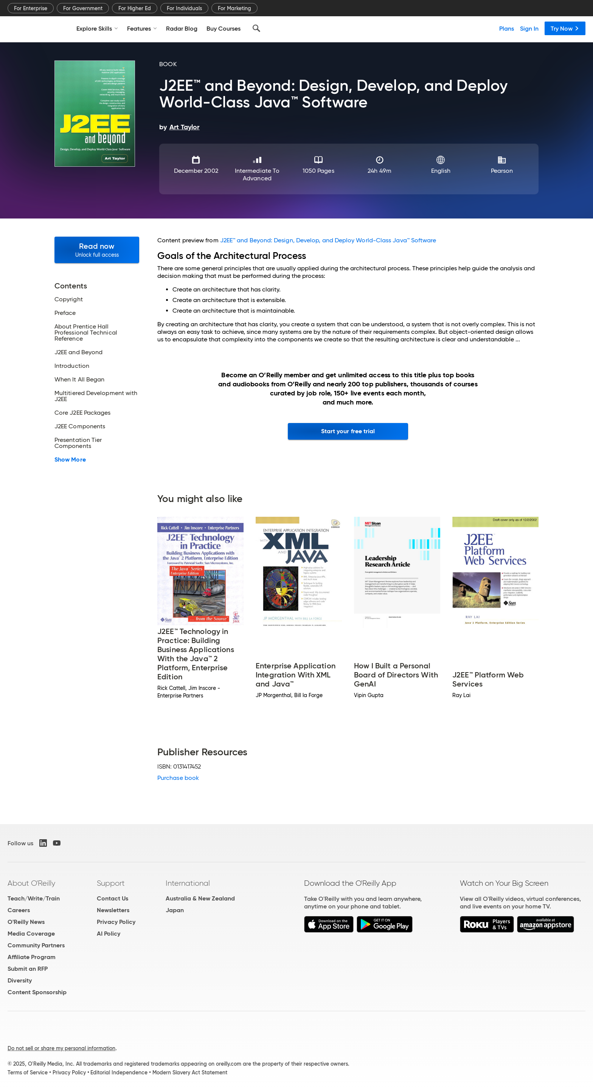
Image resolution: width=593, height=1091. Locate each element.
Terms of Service (28, 1072)
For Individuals (184, 8)
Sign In (529, 28)
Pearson (502, 170)
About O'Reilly (31, 883)
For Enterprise (30, 8)
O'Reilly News (26, 922)
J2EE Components (79, 426)
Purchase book (178, 777)
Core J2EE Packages (82, 413)
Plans (506, 28)
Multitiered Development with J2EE (95, 396)
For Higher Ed (134, 8)
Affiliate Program (32, 957)
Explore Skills (97, 28)
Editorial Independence (118, 1072)
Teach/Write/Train (34, 898)
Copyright (68, 299)
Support (111, 883)
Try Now (565, 28)
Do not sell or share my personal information (61, 1048)
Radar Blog (181, 28)
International (188, 883)
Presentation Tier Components (78, 443)
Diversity (20, 980)
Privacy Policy (116, 922)
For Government (82, 8)
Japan (175, 910)
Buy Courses (223, 28)
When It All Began (79, 380)
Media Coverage (31, 934)
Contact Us (112, 898)
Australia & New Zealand (200, 898)
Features (142, 28)
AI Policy (108, 934)
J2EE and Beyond (78, 352)
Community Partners (36, 945)
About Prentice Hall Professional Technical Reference (85, 333)
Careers (19, 910)
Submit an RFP (28, 969)
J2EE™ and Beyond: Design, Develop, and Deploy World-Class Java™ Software (328, 240)
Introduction (71, 366)
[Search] (256, 28)
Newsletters (113, 910)
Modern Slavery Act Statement (189, 1072)
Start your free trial (348, 431)
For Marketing (234, 8)
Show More (70, 460)
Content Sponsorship (37, 992)
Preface (65, 313)
